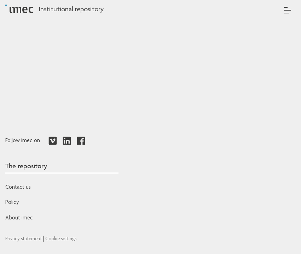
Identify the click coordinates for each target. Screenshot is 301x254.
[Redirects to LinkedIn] (67, 141)
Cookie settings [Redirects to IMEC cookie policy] (60, 239)
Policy (12, 203)
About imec (19, 218)
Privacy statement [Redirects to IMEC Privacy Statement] (24, 239)
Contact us (18, 187)
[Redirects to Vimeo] (52, 141)
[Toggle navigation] (287, 10)
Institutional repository (71, 9)
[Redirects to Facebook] (81, 141)
